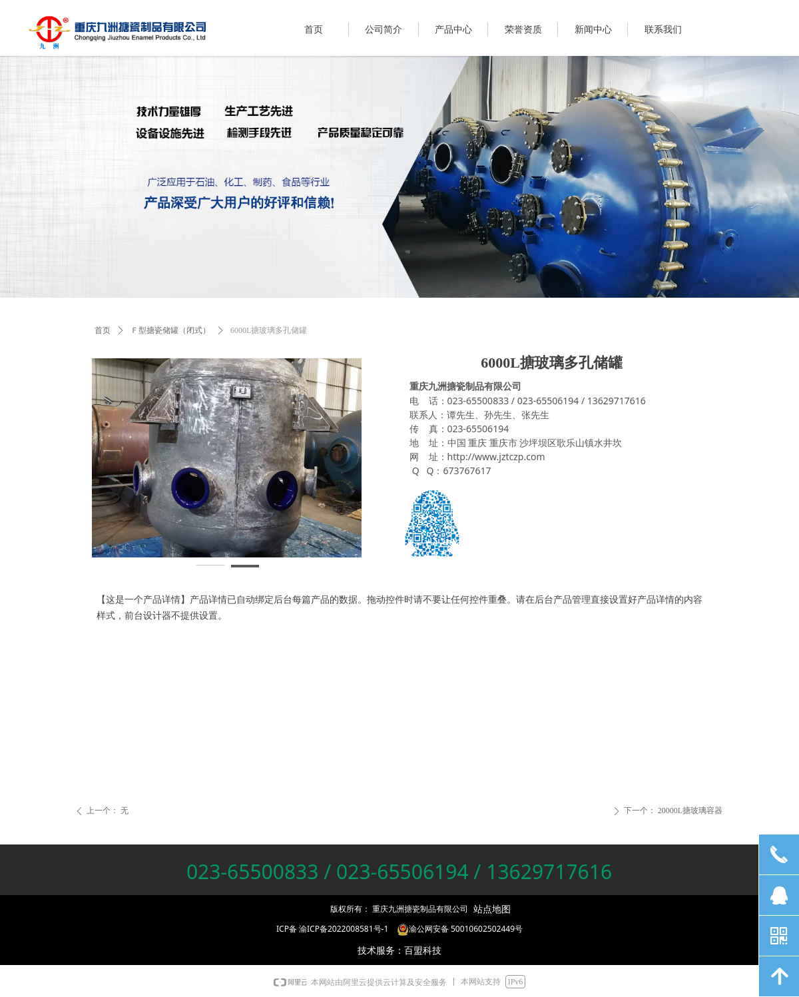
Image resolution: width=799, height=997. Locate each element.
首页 (103, 330)
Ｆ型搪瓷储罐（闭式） (170, 330)
